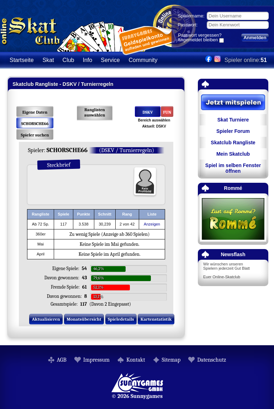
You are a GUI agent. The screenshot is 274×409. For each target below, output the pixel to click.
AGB (62, 360)
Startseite (22, 60)
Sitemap (171, 360)
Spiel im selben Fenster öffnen (233, 168)
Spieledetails (121, 319)
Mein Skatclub (233, 154)
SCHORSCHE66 (35, 123)
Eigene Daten (34, 112)
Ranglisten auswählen (94, 112)
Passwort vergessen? (199, 35)
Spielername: (191, 16)
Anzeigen (152, 224)
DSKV (147, 112)
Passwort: (187, 24)
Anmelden (254, 37)
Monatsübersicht (84, 319)
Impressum (96, 360)
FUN (167, 112)
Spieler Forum (233, 131)
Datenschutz (211, 360)
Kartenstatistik (156, 319)
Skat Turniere (233, 120)
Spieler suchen (35, 135)
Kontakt (135, 360)
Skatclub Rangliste (233, 142)
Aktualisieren (46, 319)
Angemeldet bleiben (198, 40)
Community (143, 60)
